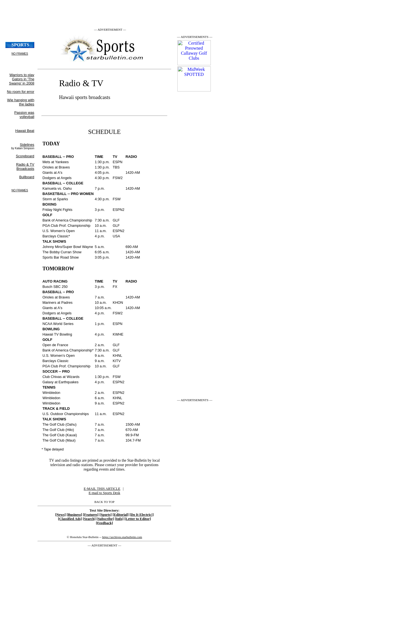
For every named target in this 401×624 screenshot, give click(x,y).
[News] (60, 515)
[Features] (91, 515)
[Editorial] (121, 515)
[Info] (119, 519)
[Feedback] (104, 523)
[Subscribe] (105, 519)
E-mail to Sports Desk (104, 493)
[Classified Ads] (70, 519)
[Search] (89, 519)
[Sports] (105, 515)
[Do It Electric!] (141, 515)
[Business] (74, 515)
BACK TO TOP (104, 501)
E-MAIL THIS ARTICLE (102, 489)
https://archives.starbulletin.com (122, 537)
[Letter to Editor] (137, 519)
